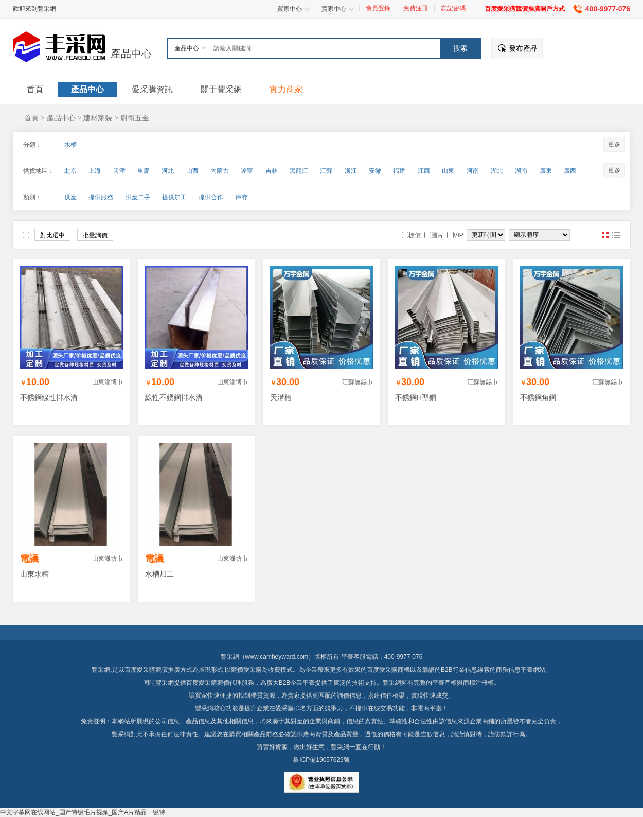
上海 (94, 171)
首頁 (31, 118)
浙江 (351, 171)
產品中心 (131, 53)
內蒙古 (219, 171)
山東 (448, 171)
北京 (70, 171)
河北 (168, 171)
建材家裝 (97, 118)
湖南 (521, 171)
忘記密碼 (453, 8)
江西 (424, 171)
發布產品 (523, 48)
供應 (70, 197)
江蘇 (326, 171)
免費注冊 (415, 8)
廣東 (546, 171)
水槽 (70, 144)
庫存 (242, 197)
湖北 (497, 171)
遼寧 (247, 171)
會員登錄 (378, 8)
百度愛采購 (201, 682)
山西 (192, 171)
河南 (473, 171)
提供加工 (174, 197)
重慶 (143, 171)
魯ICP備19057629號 (321, 759)
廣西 (570, 171)
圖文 (616, 235)
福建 (399, 171)
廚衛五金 (134, 118)
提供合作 (211, 197)
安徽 (375, 171)
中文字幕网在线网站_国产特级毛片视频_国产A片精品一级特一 (85, 812)
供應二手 (138, 197)
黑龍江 (299, 171)
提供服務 (100, 197)
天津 (119, 171)
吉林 (271, 171)
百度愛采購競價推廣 (152, 669)
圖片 (605, 235)
